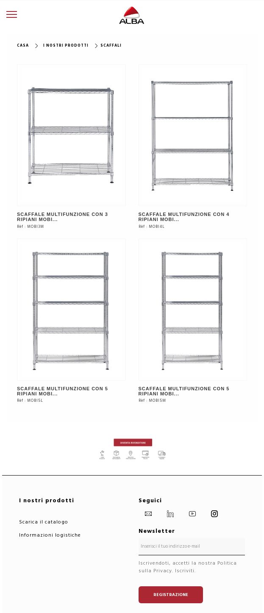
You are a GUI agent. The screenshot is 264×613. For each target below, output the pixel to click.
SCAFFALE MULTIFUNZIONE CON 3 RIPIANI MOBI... (62, 217)
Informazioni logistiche (50, 535)
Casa (23, 45)
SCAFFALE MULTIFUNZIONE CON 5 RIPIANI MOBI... (62, 391)
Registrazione (170, 594)
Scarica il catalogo (43, 522)
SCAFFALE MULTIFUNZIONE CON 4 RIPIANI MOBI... (184, 217)
